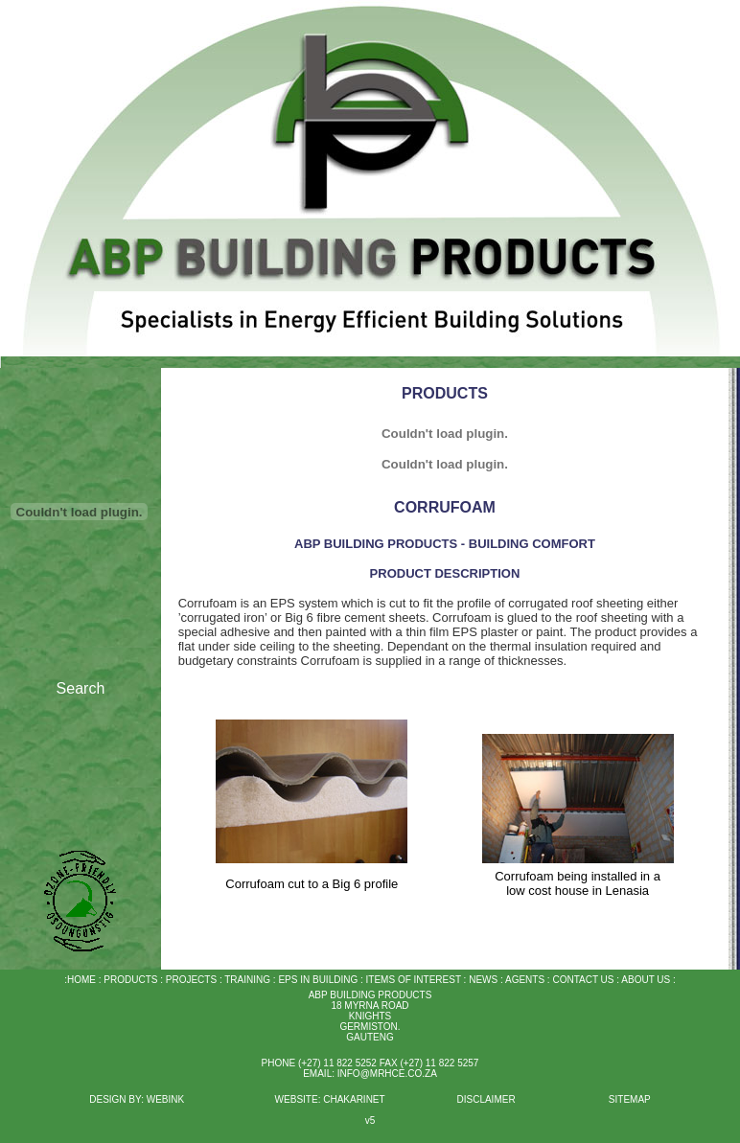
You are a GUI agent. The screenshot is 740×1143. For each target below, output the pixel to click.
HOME (81, 979)
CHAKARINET (353, 1099)
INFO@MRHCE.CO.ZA (387, 1073)
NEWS (481, 979)
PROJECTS (190, 979)
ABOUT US (645, 979)
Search (81, 688)
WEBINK (167, 1099)
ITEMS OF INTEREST (413, 979)
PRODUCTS (130, 979)
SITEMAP (630, 1099)
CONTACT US (582, 979)
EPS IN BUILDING (318, 979)
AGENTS (524, 979)
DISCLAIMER (485, 1099)
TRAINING (247, 979)
